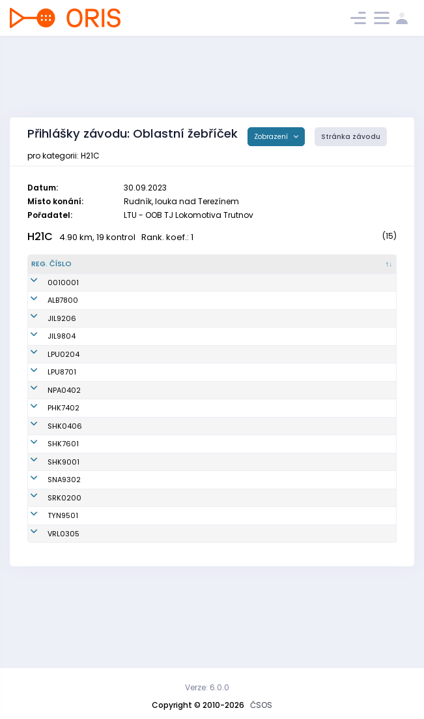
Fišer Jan (109, 544)
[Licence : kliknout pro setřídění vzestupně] (317, 269)
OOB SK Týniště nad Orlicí (239, 591)
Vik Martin (111, 350)
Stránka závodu (350, 137)
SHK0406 (48, 464)
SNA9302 (47, 544)
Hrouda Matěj (118, 368)
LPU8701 (45, 404)
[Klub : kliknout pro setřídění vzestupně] (240, 269)
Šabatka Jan (116, 521)
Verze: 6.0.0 (207, 687)
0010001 (47, 299)
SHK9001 (47, 521)
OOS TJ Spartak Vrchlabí (237, 609)
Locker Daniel (117, 567)
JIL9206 (45, 350)
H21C (40, 236)
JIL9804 (45, 368)
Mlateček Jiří (116, 591)
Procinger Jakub (122, 609)
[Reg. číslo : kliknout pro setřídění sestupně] (59, 269)
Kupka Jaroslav (121, 327)
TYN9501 (46, 591)
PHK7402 (47, 440)
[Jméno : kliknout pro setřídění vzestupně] (140, 269)
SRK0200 (48, 567)
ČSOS (261, 705)
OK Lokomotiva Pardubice (239, 386)
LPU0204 (47, 386)
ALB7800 (46, 327)
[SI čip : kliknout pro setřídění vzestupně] (371, 269)
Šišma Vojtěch (119, 386)
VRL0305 (47, 609)
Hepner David (117, 492)
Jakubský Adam (122, 464)
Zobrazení (272, 137)
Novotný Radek (120, 440)
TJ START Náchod (224, 544)
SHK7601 (47, 492)
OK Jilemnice (216, 350)
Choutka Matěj (120, 422)
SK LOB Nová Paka (225, 422)
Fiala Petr (110, 404)
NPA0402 (47, 422)
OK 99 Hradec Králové (233, 440)
